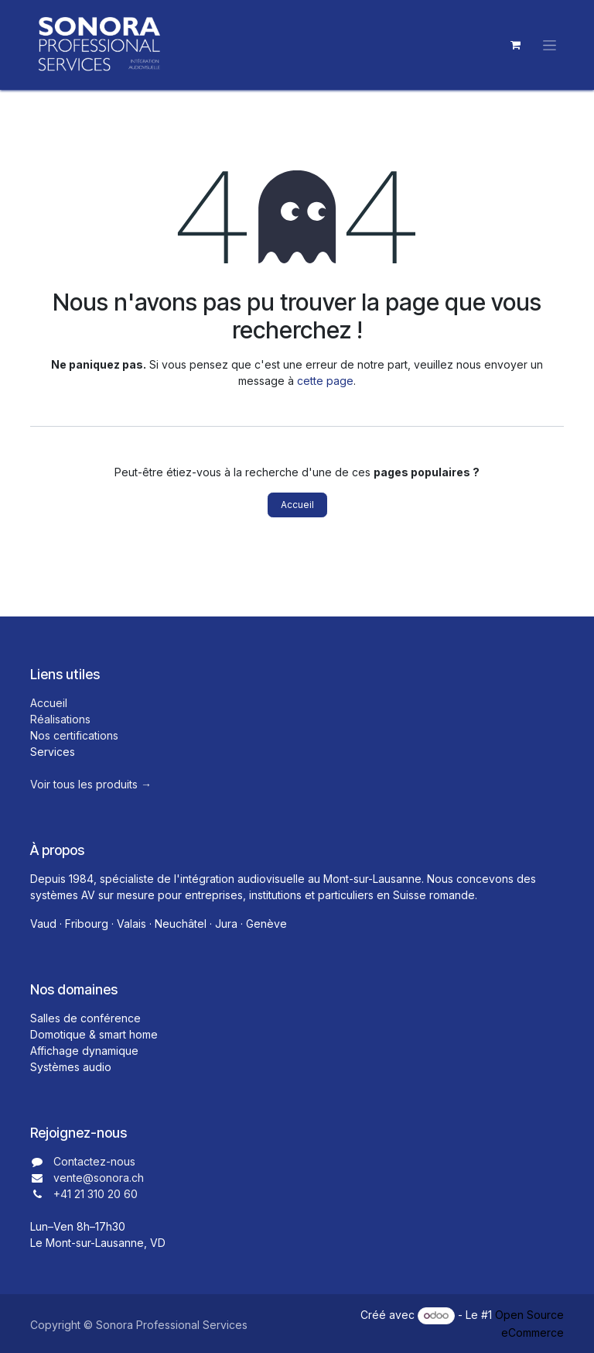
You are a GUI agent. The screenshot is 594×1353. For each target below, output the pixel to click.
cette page (325, 380)
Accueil (297, 504)
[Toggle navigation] (549, 45)
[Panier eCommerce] (515, 45)
